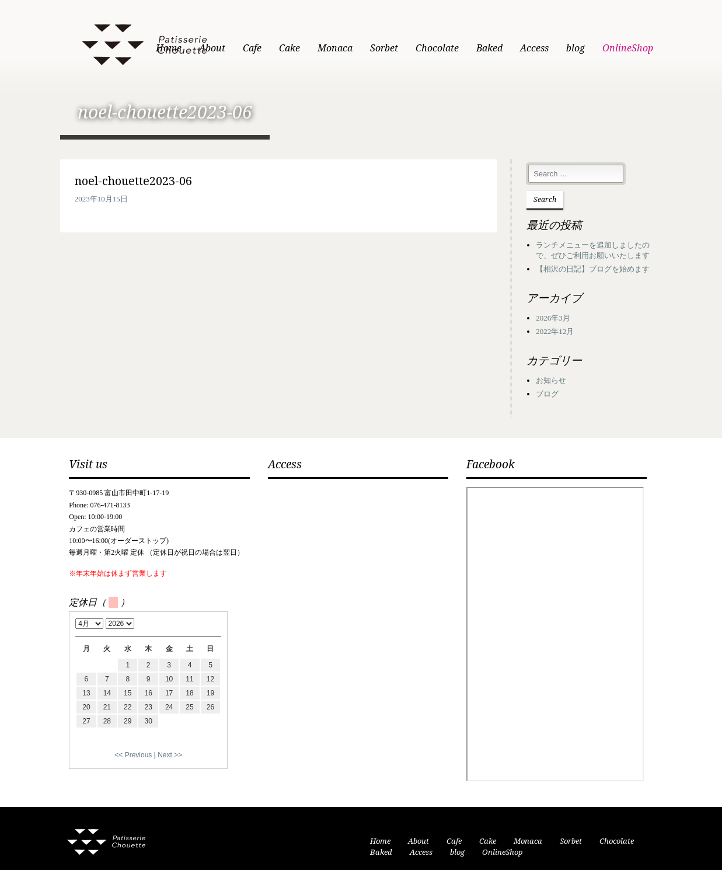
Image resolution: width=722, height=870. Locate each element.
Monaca (367, 48)
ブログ (564, 381)
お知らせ (568, 367)
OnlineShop (659, 48)
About (244, 48)
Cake (321, 48)
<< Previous (102, 741)
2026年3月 (570, 304)
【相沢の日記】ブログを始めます (610, 255)
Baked (521, 48)
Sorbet (416, 48)
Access (566, 48)
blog (607, 48)
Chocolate (469, 48)
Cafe (284, 48)
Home (201, 48)
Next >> (139, 741)
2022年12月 (572, 318)
